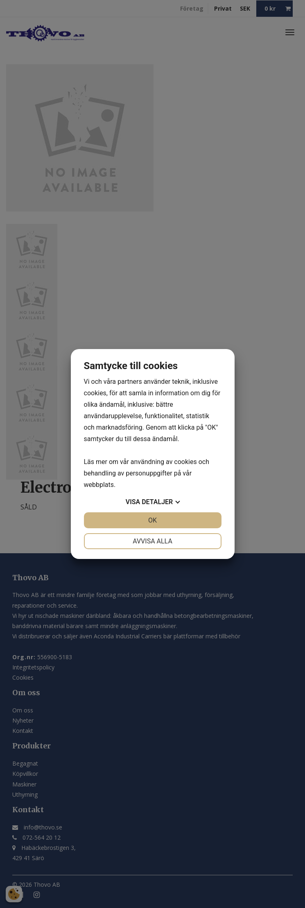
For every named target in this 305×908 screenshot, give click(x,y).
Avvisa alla (152, 541)
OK (152, 520)
